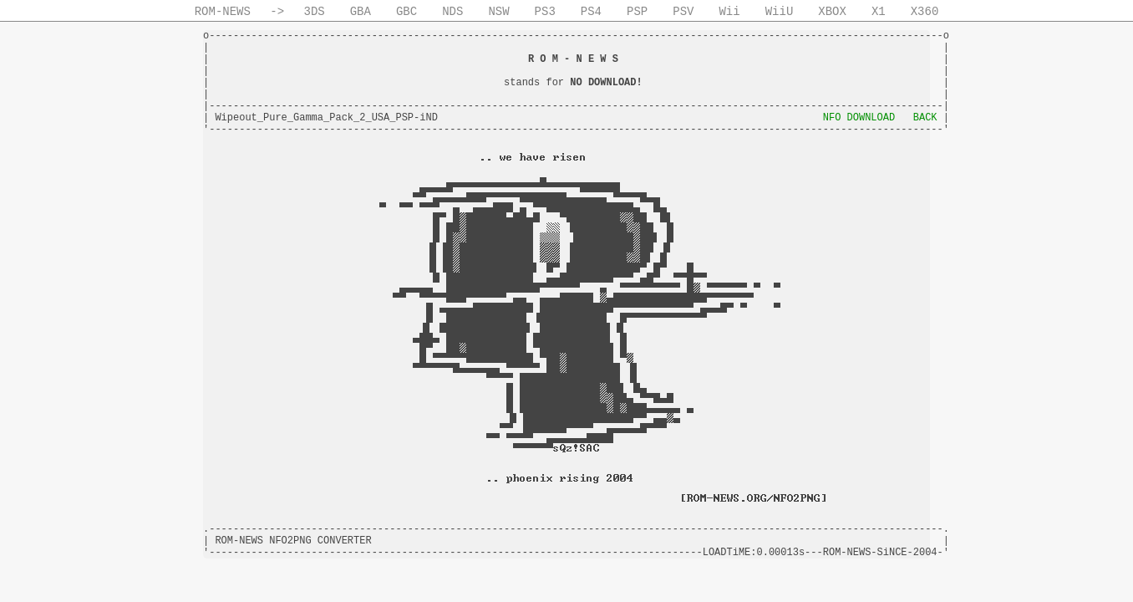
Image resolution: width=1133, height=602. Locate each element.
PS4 (591, 11)
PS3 (545, 11)
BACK (925, 118)
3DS (314, 11)
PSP (637, 11)
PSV (683, 11)
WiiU (779, 11)
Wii (729, 11)
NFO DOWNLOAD (859, 118)
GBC (406, 11)
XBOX (832, 11)
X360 (925, 11)
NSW (498, 11)
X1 (878, 11)
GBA (360, 11)
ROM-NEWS (223, 11)
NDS (452, 11)
